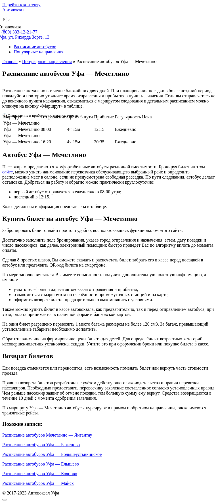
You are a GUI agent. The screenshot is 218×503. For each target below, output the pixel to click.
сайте (7, 171)
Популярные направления (38, 51)
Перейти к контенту (21, 4)
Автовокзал (13, 9)
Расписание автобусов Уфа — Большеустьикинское (52, 454)
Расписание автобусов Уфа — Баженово (41, 444)
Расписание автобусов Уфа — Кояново (39, 473)
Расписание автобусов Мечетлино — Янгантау (47, 435)
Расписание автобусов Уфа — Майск (38, 483)
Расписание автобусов (35, 46)
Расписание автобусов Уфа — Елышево (40, 464)
